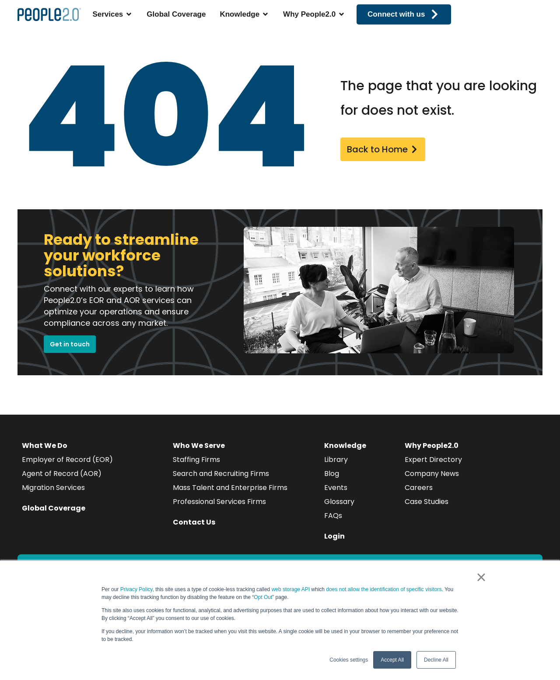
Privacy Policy (136, 589)
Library (336, 460)
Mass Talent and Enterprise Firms (230, 488)
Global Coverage (53, 508)
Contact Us (194, 522)
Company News (432, 474)
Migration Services (53, 488)
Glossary (339, 502)
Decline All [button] (436, 660)
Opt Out (263, 597)
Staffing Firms (196, 460)
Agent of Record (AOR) (62, 474)
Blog (331, 474)
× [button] (481, 577)
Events (335, 488)
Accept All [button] (392, 660)
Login (334, 536)
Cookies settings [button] (348, 660)
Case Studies (426, 502)
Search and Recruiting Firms (221, 474)
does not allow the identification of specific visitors (383, 589)
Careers (419, 488)
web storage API (292, 589)
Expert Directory (433, 460)
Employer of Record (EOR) (67, 460)
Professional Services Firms (219, 502)
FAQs (333, 516)
